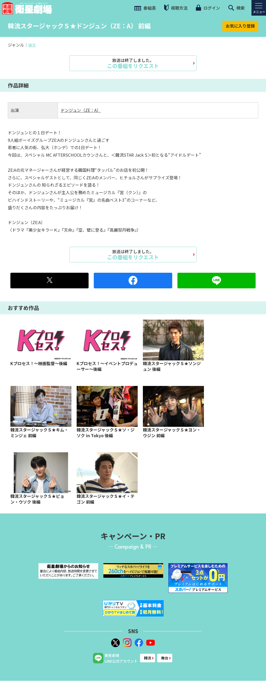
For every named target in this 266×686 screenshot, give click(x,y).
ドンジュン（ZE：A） (81, 110)
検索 (236, 8)
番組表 (145, 8)
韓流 (32, 45)
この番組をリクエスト (133, 63)
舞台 (164, 657)
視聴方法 (176, 7)
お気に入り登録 (240, 26)
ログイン (208, 8)
